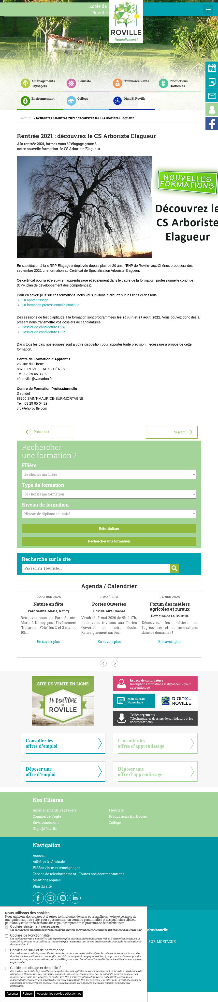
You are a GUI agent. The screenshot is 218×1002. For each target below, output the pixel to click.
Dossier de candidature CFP (43, 332)
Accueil (39, 855)
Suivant (180, 432)
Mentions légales (47, 880)
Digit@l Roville (45, 828)
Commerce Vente (47, 816)
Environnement (46, 822)
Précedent (41, 432)
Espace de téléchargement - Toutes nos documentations (78, 874)
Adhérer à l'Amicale (49, 861)
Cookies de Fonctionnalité (76, 939)
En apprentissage (35, 300)
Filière (29, 465)
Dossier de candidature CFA (43, 327)
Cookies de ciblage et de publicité (76, 976)
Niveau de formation (45, 504)
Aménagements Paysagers (54, 810)
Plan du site (42, 886)
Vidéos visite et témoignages (56, 867)
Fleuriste (116, 810)
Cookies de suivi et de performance (76, 956)
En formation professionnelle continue (50, 305)
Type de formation (43, 485)
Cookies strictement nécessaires (76, 927)
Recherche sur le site (46, 559)
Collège (115, 822)
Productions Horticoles (128, 816)
